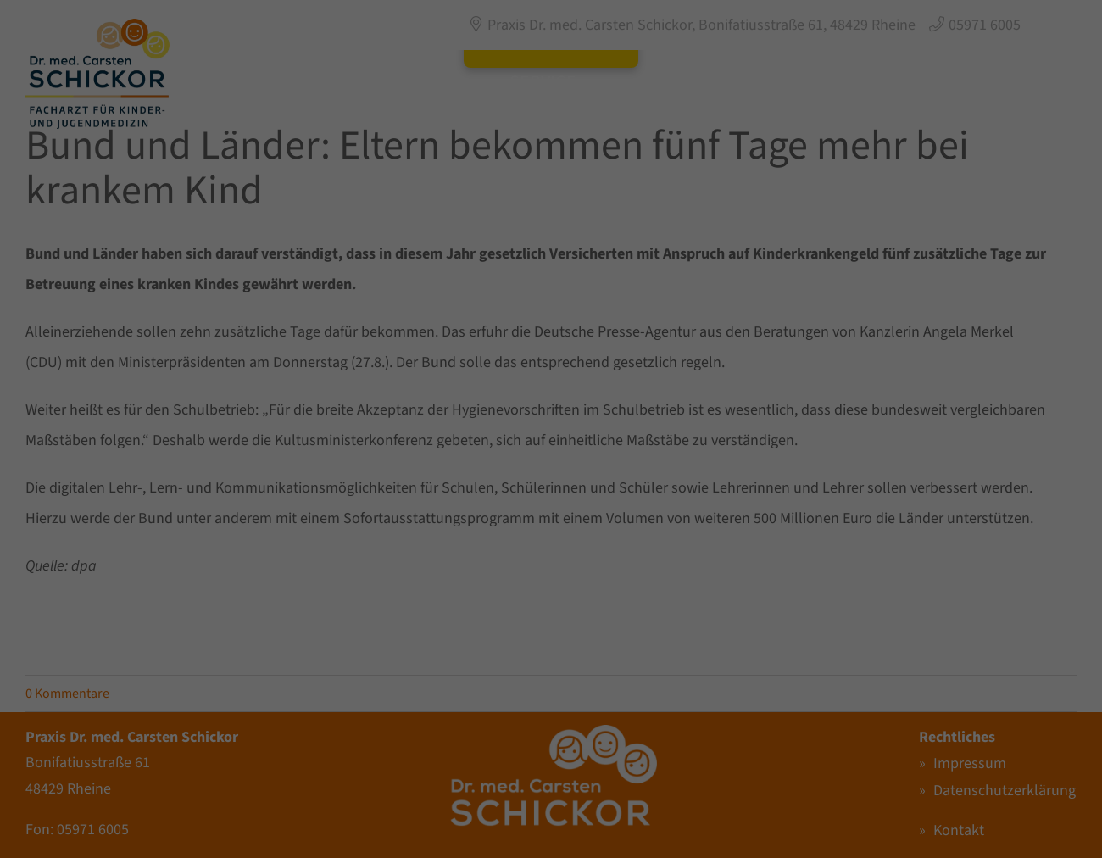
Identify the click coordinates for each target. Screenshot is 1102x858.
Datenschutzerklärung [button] (556, 655)
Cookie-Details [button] (482, 655)
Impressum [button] (625, 655)
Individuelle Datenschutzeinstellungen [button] (551, 616)
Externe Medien (622, 334)
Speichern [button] (714, 515)
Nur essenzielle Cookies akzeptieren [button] (551, 565)
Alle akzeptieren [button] (388, 515)
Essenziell (608, 245)
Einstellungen (349, 475)
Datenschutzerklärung (348, 458)
